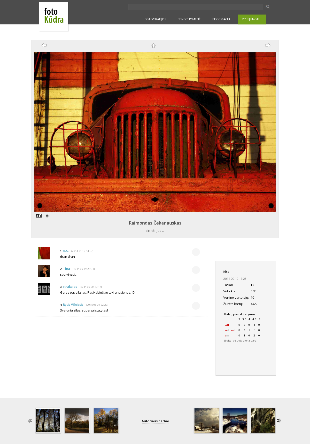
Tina (66, 268)
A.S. (66, 251)
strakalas (70, 286)
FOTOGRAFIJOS (155, 19)
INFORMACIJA (221, 19)
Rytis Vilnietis (73, 304)
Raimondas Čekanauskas (155, 223)
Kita (226, 271)
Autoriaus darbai (155, 421)
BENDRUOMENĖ (189, 19)
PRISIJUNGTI (250, 19)
